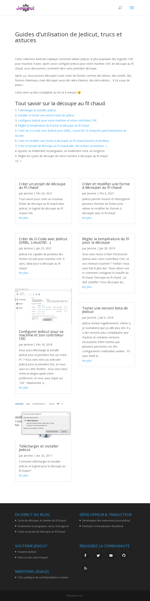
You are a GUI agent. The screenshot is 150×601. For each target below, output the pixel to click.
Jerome (28, 193)
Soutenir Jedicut (27, 551)
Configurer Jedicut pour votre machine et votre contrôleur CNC (57, 120)
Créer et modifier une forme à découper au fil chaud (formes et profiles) (63, 141)
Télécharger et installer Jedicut (37, 110)
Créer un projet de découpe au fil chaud (42, 185)
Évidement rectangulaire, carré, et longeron (43, 526)
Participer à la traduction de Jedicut (102, 526)
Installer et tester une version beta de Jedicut (46, 115)
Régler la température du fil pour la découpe (105, 240)
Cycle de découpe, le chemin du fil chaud (42, 520)
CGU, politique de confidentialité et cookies (43, 577)
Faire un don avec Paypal (33, 557)
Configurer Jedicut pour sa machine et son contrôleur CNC (41, 335)
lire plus (24, 218)
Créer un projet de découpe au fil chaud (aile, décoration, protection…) (62, 146)
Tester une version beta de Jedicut (105, 310)
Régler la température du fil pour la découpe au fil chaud (53, 125)
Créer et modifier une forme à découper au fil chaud (106, 185)
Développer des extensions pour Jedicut (106, 520)
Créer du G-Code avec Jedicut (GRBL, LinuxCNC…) (43, 240)
